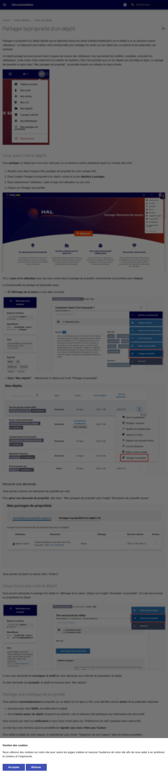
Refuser (36, 767)
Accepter (13, 767)
